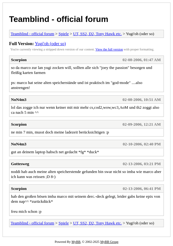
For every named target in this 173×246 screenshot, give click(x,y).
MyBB (76, 241)
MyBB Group (109, 241)
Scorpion (19, 59)
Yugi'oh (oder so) (50, 43)
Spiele (63, 33)
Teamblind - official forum (58, 19)
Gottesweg (20, 163)
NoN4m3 (18, 99)
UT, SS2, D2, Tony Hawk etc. (97, 33)
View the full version (109, 49)
